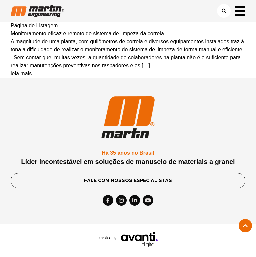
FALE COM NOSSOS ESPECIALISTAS (128, 180)
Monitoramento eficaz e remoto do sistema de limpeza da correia (87, 33)
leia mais (21, 73)
